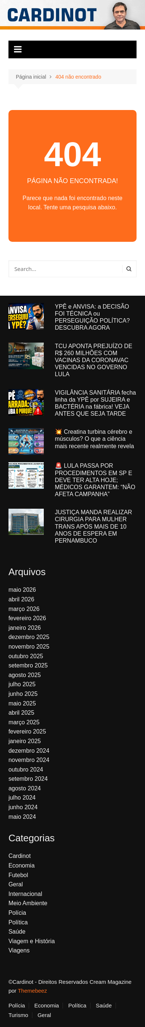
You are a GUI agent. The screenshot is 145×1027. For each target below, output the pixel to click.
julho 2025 (22, 684)
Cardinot (19, 856)
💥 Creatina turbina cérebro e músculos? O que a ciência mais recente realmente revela (94, 439)
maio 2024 (22, 817)
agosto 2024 (24, 788)
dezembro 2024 (28, 751)
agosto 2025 (24, 675)
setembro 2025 (28, 665)
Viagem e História (31, 941)
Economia (21, 865)
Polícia (17, 913)
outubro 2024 (25, 769)
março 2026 (24, 609)
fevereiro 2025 (27, 731)
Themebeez (32, 991)
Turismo (18, 1015)
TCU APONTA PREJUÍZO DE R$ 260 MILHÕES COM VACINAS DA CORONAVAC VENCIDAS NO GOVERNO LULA (93, 360)
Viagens (19, 950)
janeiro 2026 (24, 628)
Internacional (25, 894)
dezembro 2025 (28, 637)
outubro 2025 (25, 656)
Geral (15, 884)
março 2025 (24, 722)
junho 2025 (23, 694)
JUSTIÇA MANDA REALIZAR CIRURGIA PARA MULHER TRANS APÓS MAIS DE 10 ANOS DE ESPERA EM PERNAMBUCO (93, 526)
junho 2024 (23, 807)
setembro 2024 (28, 779)
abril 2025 (21, 713)
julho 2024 (22, 797)
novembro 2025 (28, 646)
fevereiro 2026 (27, 618)
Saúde (16, 931)
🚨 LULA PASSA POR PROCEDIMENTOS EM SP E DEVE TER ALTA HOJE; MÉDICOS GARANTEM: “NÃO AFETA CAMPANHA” (95, 480)
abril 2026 (21, 599)
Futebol (18, 875)
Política (18, 922)
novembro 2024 (28, 760)
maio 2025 (22, 703)
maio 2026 (22, 590)
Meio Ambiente (27, 903)
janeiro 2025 (24, 741)
